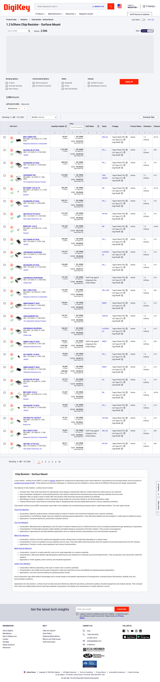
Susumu (26, 195)
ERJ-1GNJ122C (30, 290)
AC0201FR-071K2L (31, 379)
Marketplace (7, 633)
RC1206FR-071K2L (31, 239)
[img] (17, 8)
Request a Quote (86, 14)
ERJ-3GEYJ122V (30, 430)
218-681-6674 (90, 638)
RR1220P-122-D (30, 392)
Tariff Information (49, 642)
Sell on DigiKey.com (10, 636)
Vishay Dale (27, 257)
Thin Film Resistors (21, 523)
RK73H (104, 214)
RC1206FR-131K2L (31, 354)
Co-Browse (89, 645)
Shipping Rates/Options (51, 636)
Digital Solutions (9, 645)
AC (103, 380)
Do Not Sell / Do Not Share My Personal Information (80, 678)
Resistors (24, 20)
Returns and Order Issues (52, 639)
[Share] (151, 19)
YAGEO (25, 155)
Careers (5, 639)
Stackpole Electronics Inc (32, 308)
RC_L (104, 150)
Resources (70, 14)
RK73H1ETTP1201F (31, 214)
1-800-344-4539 (90, 634)
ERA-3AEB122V (29, 137)
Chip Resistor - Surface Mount (42, 20)
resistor (52, 481)
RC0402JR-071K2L (31, 150)
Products (39, 14)
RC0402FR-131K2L (31, 405)
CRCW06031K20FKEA (32, 328)
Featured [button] (38, 117)
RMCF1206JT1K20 (31, 342)
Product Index (11, 20)
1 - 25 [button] (12, 117)
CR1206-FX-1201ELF (32, 418)
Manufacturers (54, 14)
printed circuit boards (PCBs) (24, 483)
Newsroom (7, 648)
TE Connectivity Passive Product (34, 182)
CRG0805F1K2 (29, 175)
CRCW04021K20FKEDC (33, 278)
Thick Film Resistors (21, 510)
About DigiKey (8, 631)
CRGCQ (105, 316)
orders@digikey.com (92, 641)
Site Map (6, 642)
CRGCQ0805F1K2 (30, 316)
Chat (86, 631)
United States (30, 672)
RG (103, 188)
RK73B (104, 443)
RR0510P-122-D (30, 226)
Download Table (148, 117)
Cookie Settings (133, 672)
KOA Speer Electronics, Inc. (32, 219)
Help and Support (49, 631)
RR (103, 226)
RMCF (104, 303)
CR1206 (105, 418)
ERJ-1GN (105, 290)
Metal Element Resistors (23, 548)
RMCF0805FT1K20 (31, 303)
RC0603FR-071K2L (31, 163)
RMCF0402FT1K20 (31, 367)
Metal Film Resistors (21, 535)
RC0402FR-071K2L (31, 265)
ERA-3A (105, 137)
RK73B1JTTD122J (31, 444)
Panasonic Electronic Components (35, 144)
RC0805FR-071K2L (31, 201)
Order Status (47, 633)
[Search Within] (17, 31)
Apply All (129, 82)
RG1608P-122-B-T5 (31, 188)
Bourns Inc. (27, 425)
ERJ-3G (105, 431)
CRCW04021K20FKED (32, 252)
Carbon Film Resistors (22, 564)
